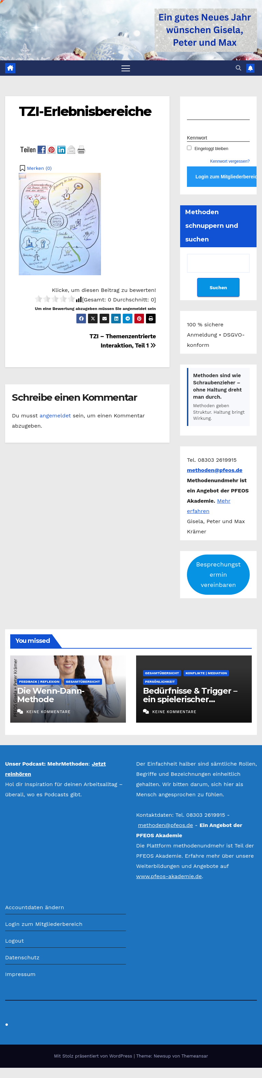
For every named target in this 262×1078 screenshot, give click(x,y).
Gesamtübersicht (83, 681)
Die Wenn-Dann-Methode (50, 695)
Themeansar (194, 1056)
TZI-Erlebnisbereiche (85, 111)
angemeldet (55, 415)
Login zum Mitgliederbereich (44, 924)
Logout (14, 940)
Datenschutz (22, 957)
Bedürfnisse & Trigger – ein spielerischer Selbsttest (190, 699)
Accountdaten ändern (34, 907)
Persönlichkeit (160, 681)
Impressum (20, 974)
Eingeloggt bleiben (207, 148)
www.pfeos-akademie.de (169, 876)
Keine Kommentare (48, 712)
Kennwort (197, 138)
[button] (238, 68)
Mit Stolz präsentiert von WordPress (94, 1056)
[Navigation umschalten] (125, 68)
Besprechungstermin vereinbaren (218, 574)
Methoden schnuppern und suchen (211, 225)
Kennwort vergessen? (230, 161)
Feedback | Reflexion (39, 681)
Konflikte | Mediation (206, 673)
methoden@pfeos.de (165, 825)
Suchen (218, 287)
